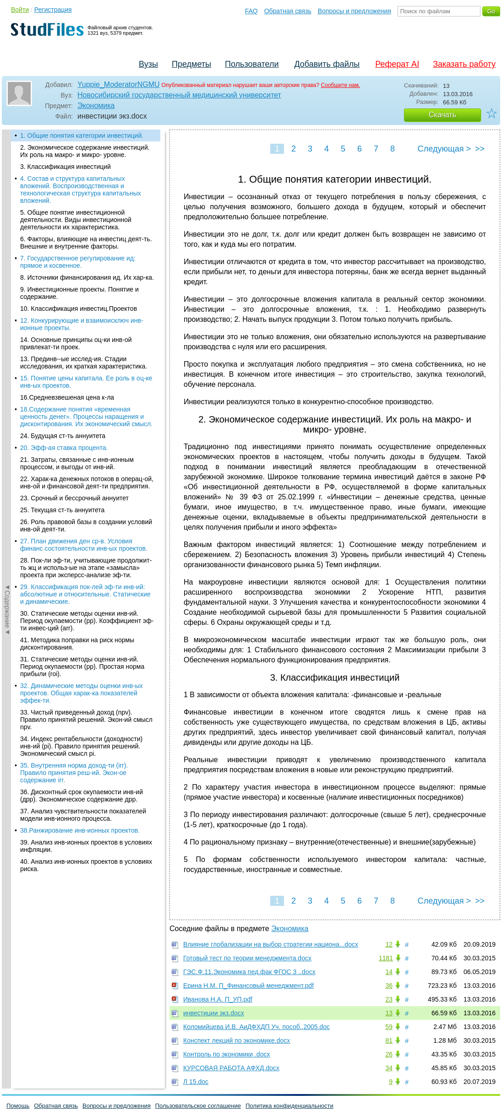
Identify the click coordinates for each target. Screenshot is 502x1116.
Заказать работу (464, 64)
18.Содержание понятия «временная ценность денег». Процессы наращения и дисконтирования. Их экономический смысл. (86, 417)
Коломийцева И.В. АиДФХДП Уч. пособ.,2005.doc (256, 1026)
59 (389, 1026)
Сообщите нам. (340, 85)
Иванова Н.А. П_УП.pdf (217, 999)
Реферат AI (397, 64)
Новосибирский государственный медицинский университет (179, 95)
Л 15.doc (195, 1081)
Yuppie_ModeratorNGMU (118, 84)
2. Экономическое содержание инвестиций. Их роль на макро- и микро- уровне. (85, 151)
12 (389, 944)
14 (389, 971)
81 (389, 1040)
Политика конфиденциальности (289, 1105)
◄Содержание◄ (7, 290)
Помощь (17, 1105)
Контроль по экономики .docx (226, 1054)
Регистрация (53, 9)
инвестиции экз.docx (213, 1013)
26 (389, 1054)
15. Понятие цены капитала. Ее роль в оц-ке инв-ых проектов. (86, 381)
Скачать (442, 115)
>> (480, 148)
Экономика (96, 105)
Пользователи (251, 64)
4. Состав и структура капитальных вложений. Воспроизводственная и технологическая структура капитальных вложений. (80, 189)
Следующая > (444, 148)
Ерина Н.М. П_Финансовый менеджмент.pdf (248, 985)
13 (389, 1013)
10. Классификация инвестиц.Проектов (78, 308)
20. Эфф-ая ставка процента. (64, 447)
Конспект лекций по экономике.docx (236, 1040)
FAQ (251, 11)
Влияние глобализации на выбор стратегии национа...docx (270, 944)
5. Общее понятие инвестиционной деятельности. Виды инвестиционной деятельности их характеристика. (75, 220)
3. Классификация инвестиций (65, 166)
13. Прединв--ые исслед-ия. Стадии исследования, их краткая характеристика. (83, 362)
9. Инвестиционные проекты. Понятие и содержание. (79, 293)
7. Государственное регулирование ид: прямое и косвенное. (78, 262)
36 (389, 985)
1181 (386, 958)
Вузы (148, 64)
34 (389, 1068)
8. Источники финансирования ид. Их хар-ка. (87, 277)
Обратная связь (287, 11)
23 (389, 999)
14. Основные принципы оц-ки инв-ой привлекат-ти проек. (76, 343)
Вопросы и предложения (354, 11)
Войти (20, 9)
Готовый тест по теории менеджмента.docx (247, 958)
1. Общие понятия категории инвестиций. (81, 135)
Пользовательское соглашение (198, 1105)
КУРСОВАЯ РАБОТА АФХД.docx (231, 1068)
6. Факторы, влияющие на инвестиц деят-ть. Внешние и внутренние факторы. (86, 242)
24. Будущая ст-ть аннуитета (62, 435)
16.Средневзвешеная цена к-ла (67, 397)
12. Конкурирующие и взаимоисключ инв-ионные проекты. (81, 324)
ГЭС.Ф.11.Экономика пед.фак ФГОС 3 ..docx (249, 971)
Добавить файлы (327, 64)
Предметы (191, 64)
